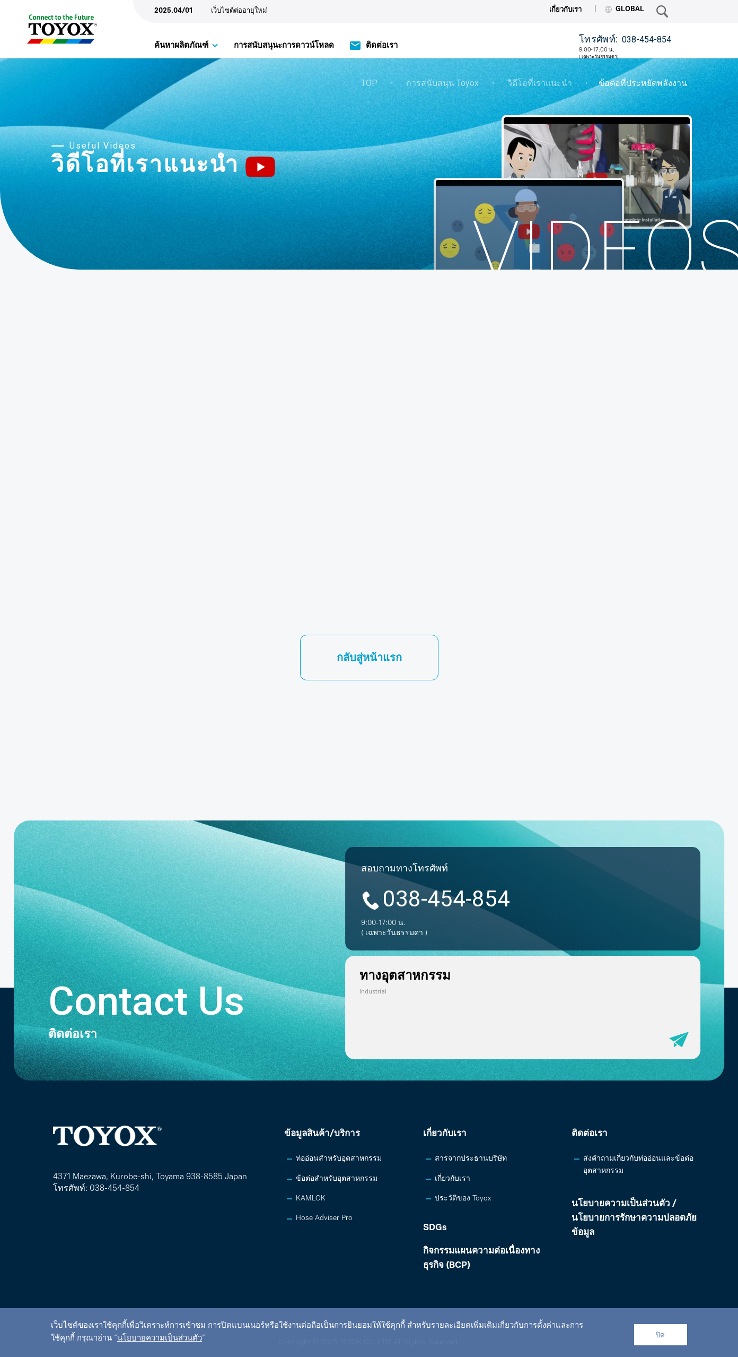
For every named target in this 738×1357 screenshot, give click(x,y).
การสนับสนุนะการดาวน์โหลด (284, 46)
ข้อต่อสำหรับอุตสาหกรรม (336, 1179)
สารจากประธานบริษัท (471, 1159)
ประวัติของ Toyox (463, 1199)
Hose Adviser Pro (324, 1218)
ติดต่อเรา (382, 46)
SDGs (435, 1227)
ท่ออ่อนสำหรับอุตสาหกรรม (339, 1159)
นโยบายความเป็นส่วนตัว (159, 1339)
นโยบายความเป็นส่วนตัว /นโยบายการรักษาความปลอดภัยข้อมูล (634, 1218)
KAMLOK (311, 1199)
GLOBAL (624, 9)
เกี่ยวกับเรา (565, 9)
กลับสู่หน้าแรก (369, 658)
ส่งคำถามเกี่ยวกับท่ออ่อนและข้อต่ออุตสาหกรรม (638, 1164)
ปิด (660, 1335)
